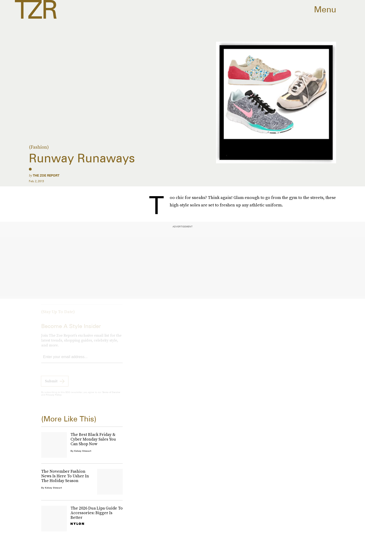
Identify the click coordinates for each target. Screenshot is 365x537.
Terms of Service (111, 395)
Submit (51, 384)
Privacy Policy (54, 398)
